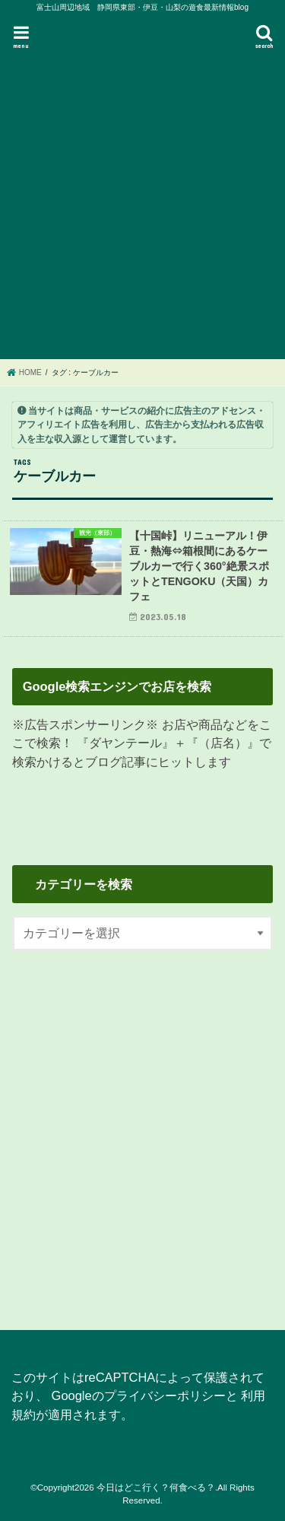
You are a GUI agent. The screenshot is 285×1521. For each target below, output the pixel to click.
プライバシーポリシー (165, 1395)
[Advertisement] (142, 205)
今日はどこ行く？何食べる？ (156, 1487)
